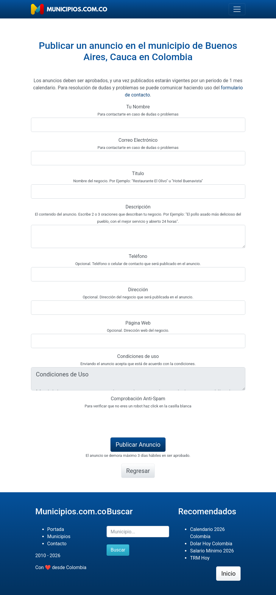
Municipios (59, 536)
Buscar (117, 550)
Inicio (228, 573)
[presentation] (76, 421)
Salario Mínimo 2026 (212, 551)
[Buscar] (138, 531)
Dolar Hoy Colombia (211, 543)
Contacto (57, 543)
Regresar (138, 470)
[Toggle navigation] (237, 9)
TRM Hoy (199, 558)
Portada (55, 529)
